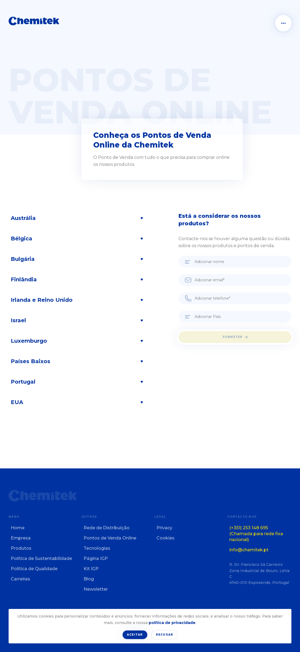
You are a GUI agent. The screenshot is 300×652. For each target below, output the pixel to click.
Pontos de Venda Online (110, 538)
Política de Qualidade (34, 568)
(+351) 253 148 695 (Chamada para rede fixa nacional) (256, 533)
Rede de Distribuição (107, 527)
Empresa (21, 538)
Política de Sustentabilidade (41, 558)
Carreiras (20, 578)
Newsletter (96, 589)
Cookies (165, 538)
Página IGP (96, 558)
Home (17, 527)
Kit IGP (91, 568)
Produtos (21, 548)
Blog (89, 578)
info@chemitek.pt (249, 549)
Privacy (164, 527)
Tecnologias (97, 548)
